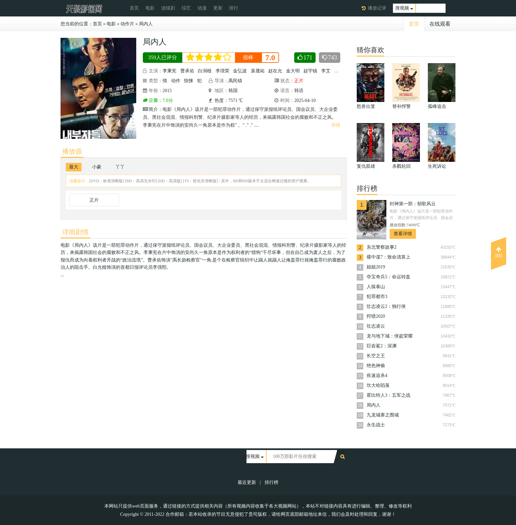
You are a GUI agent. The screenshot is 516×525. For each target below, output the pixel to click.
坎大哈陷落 (378, 385)
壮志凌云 (376, 326)
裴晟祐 (258, 70)
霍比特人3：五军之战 (388, 395)
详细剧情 (75, 232)
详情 (335, 125)
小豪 (96, 166)
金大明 (293, 70)
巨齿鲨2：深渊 (382, 345)
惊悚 (188, 80)
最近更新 (247, 482)
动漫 (202, 8)
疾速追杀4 (377, 375)
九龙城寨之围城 (383, 415)
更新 (217, 8)
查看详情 (403, 233)
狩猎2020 (376, 316)
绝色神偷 (376, 365)
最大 (73, 166)
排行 (233, 8)
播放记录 (377, 8)
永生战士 (376, 424)
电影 (150, 8)
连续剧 (168, 8)
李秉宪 (169, 70)
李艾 (325, 70)
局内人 (146, 23)
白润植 (205, 70)
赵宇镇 (310, 70)
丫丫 (120, 166)
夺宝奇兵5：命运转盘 (388, 276)
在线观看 (440, 24)
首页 (134, 8)
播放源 (72, 151)
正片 (94, 200)
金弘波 (240, 70)
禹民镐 (235, 80)
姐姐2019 (376, 266)
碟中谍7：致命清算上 (388, 257)
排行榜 (271, 482)
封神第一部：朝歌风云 (413, 203)
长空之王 (376, 355)
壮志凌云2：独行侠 (386, 306)
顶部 (499, 252)
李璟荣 (222, 70)
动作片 (127, 23)
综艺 (186, 8)
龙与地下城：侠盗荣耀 (390, 336)
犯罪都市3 (377, 296)
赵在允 (275, 70)
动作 (175, 80)
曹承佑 (187, 70)
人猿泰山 (376, 286)
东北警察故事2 (382, 247)
